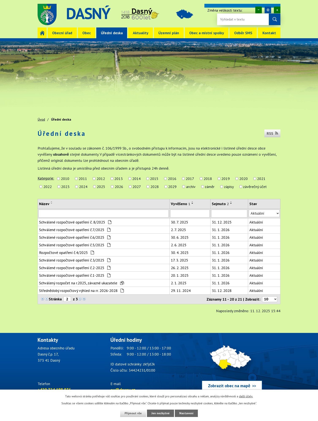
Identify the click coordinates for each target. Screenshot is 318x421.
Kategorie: (46, 178)
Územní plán (168, 32)
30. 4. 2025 (180, 252)
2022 (47, 186)
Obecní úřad (62, 32)
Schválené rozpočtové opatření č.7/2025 (74, 229)
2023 (65, 186)
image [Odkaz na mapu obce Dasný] (185, 14)
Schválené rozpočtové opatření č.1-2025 (74, 275)
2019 (225, 178)
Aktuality (140, 32)
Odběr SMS (243, 32)
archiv (191, 186)
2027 (136, 186)
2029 (172, 186)
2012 (100, 178)
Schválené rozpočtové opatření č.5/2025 (74, 245)
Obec (86, 32)
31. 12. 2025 (222, 222)
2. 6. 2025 (178, 245)
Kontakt (269, 32)
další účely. (246, 396)
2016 (172, 178)
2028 (154, 186)
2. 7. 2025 (178, 229)
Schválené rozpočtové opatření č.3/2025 (74, 260)
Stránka (55, 299)
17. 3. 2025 (179, 260)
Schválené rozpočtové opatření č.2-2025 (74, 267)
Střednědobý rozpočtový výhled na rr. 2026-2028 (81, 290)
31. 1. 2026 (221, 229)
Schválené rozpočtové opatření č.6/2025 (74, 237)
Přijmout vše (133, 413)
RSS (272, 133)
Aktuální (256, 222)
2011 (83, 178)
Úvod (42, 32)
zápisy (229, 186)
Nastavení (186, 413)
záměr (210, 186)
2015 (154, 178)
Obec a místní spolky (206, 32)
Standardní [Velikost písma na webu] (268, 10)
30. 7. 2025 (179, 222)
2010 (65, 178)
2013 (118, 178)
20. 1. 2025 (180, 275)
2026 (119, 186)
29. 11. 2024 (181, 290)
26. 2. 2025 (180, 267)
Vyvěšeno (180, 203)
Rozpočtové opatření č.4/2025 (66, 252)
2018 (208, 178)
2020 (243, 178)
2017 (190, 178)
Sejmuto (220, 203)
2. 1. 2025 (178, 283)
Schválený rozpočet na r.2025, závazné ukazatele (81, 283)
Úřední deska (112, 32)
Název (44, 203)
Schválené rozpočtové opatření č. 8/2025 (75, 222)
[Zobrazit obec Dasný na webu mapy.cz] (231, 365)
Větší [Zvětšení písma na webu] (277, 10)
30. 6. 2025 (180, 237)
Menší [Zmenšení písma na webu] (258, 10)
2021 (261, 178)
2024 (83, 186)
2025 (101, 186)
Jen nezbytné (160, 413)
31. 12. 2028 (222, 290)
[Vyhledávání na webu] (234, 19)
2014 (136, 178)
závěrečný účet (255, 186)
